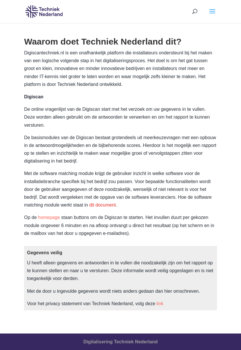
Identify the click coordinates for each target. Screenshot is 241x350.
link (159, 303)
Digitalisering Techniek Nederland (120, 341)
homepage (49, 217)
